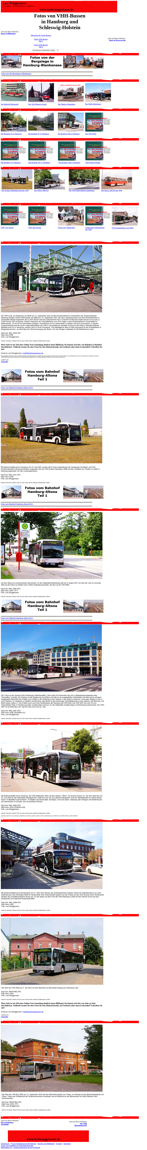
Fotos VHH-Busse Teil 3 (41, 46)
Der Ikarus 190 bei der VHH (111, 190)
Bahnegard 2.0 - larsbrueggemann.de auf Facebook (20, 1148)
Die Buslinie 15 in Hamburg (11, 134)
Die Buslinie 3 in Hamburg (11, 163)
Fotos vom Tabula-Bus (66, 228)
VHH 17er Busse (7, 228)
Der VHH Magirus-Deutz (37, 104)
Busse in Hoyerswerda (117, 40)
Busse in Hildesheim (8, 33)
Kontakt (59, 1144)
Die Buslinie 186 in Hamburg (69, 134)
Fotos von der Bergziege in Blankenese (16, 74)
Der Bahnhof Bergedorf (10, 104)
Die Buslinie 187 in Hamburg (39, 163)
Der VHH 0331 (90, 134)
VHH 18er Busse (34, 228)
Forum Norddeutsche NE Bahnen (23, 1144)
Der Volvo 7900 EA (41, 190)
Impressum (5, 1144)
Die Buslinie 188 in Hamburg (69, 163)
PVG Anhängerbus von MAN (123, 228)
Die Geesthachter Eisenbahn (7, 1123)
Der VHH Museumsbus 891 (80, 1124)
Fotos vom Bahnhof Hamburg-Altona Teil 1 (17, 388)
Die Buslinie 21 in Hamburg (38, 134)
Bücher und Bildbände (46, 1144)
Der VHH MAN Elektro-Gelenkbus (81, 190)
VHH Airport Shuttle (92, 163)
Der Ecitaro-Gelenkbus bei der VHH (15, 190)
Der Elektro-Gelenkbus (66, 104)
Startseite (67, 1144)
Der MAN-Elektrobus (93, 104)
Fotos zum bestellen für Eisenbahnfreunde (17, 1146)
